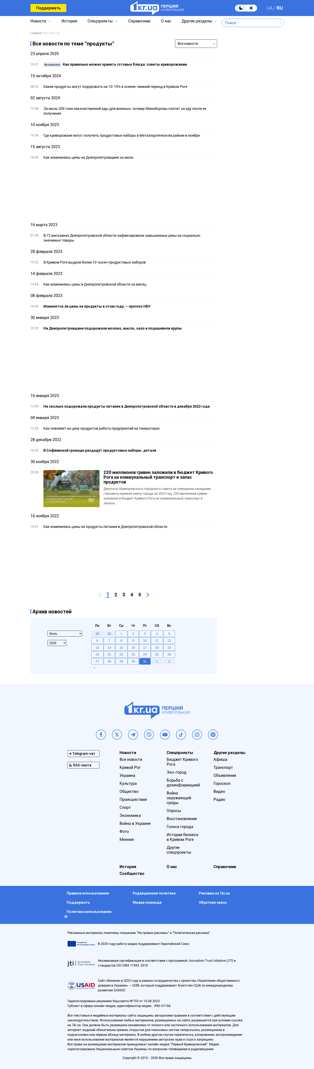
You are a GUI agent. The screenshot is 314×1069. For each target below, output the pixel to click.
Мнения (127, 839)
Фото (124, 831)
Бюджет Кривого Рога (182, 762)
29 (121, 661)
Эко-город (176, 772)
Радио (219, 799)
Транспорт (223, 767)
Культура (128, 783)
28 (109, 661)
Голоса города (180, 826)
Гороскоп (221, 783)
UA (269, 8)
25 (157, 654)
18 (157, 647)
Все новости (131, 759)
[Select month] (64, 634)
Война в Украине (135, 823)
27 (97, 661)
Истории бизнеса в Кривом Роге (182, 837)
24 (145, 654)
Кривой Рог (130, 767)
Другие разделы (197, 21)
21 (109, 654)
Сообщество (132, 873)
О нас (166, 21)
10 (145, 640)
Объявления (224, 775)
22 (121, 654)
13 (97, 647)
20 (97, 654)
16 (133, 647)
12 (169, 640)
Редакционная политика (154, 893)
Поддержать (48, 8)
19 (169, 647)
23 (133, 654)
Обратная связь (213, 902)
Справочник (139, 21)
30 (133, 661)
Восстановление (182, 818)
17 (145, 647)
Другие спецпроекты (179, 850)
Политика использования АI (88, 914)
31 (145, 661)
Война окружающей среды (179, 798)
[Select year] (56, 643)
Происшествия (133, 799)
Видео (219, 791)
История (69, 21)
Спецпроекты (100, 21)
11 (157, 640)
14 (109, 647)
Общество (129, 791)
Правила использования (88, 893)
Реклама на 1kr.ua (214, 893)
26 (169, 654)
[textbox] (249, 23)
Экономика (130, 815)
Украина (127, 775)
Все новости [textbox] (188, 43)
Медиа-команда (147, 902)
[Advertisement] (123, 191)
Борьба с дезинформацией (183, 782)
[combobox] (249, 23)
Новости (38, 21)
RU (280, 8)
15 (121, 647)
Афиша (220, 759)
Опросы (174, 810)
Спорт (125, 807)
